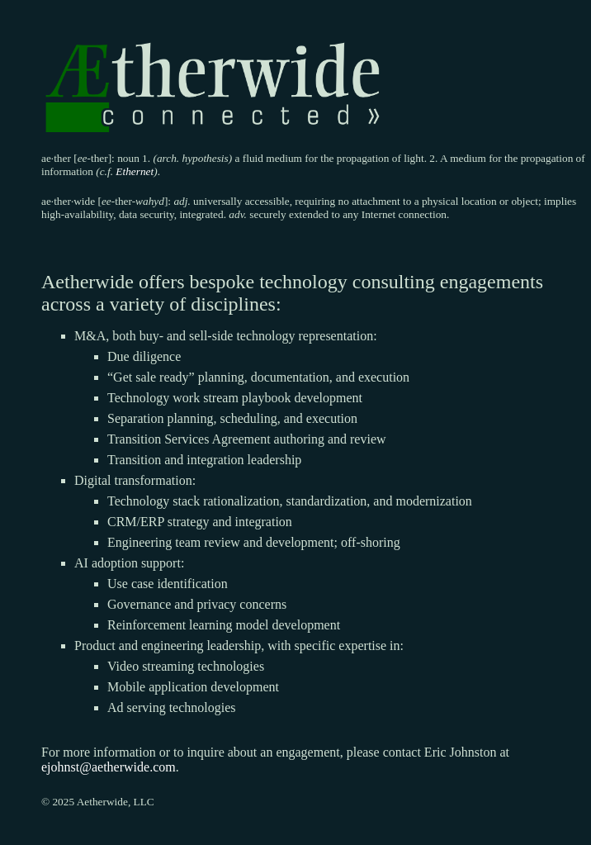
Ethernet (135, 171)
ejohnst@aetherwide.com (108, 767)
